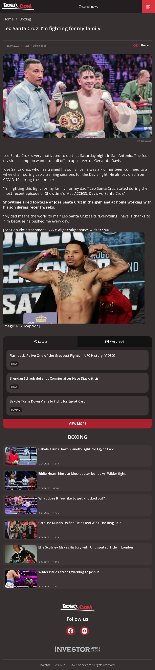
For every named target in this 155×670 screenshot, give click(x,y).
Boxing (15, 409)
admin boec (39, 45)
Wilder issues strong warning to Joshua (68, 572)
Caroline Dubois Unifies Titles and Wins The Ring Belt (79, 523)
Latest (40, 341)
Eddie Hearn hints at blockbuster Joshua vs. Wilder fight (82, 473)
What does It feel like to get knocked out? (71, 498)
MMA (14, 363)
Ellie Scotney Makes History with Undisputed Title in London (85, 547)
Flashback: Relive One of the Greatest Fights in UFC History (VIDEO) (62, 355)
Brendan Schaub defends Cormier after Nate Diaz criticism (55, 378)
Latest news (90, 7)
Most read (114, 341)
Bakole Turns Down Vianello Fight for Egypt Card (48, 401)
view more (77, 423)
